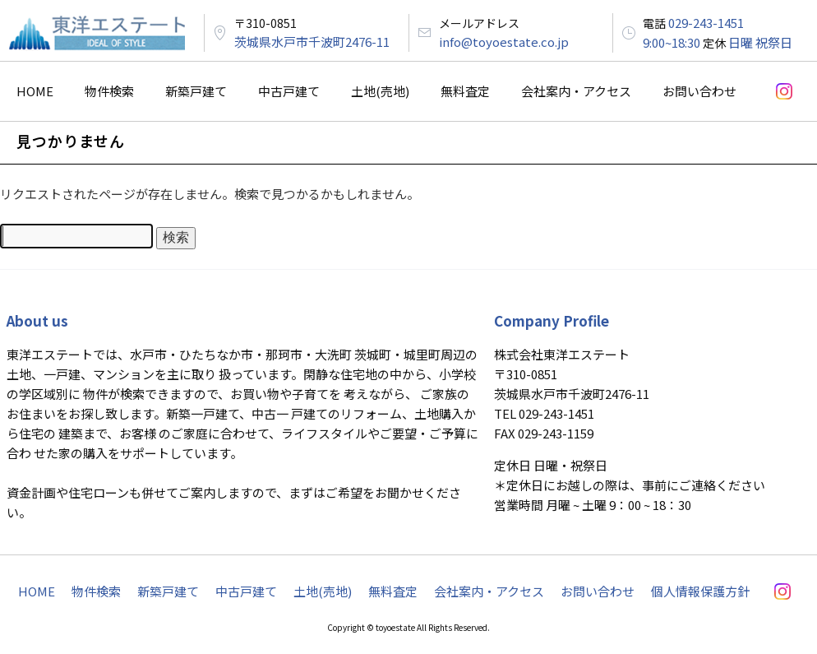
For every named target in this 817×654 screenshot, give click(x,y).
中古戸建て (289, 91)
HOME (34, 91)
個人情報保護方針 (700, 591)
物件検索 (109, 91)
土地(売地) (380, 91)
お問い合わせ (699, 91)
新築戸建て (196, 91)
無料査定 (465, 91)
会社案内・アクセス (576, 91)
